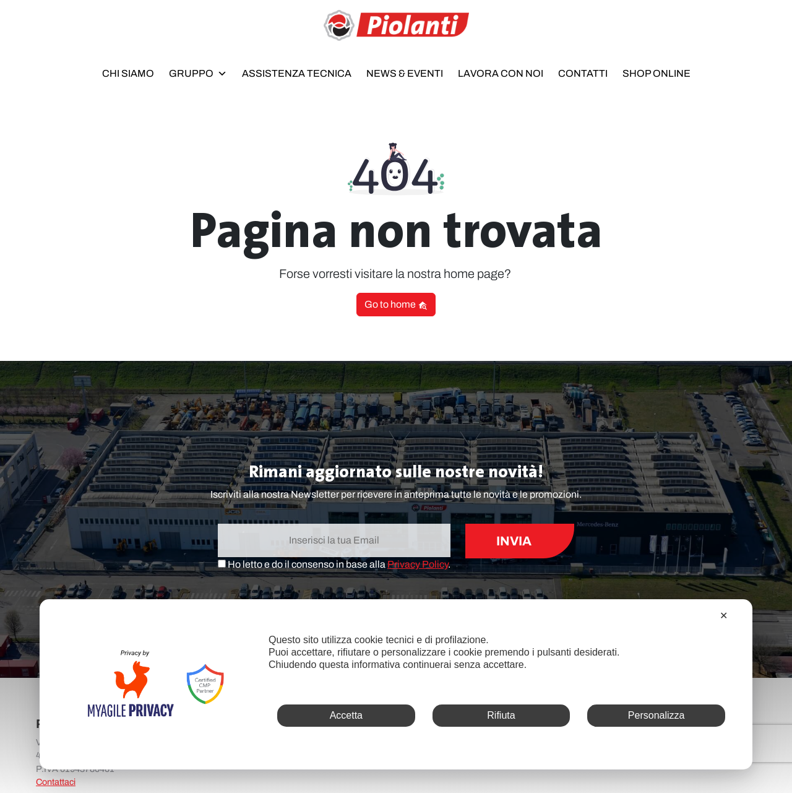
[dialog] (396, 684)
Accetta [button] (346, 715)
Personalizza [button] (656, 715)
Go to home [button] (396, 304)
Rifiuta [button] (501, 715)
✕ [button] (724, 615)
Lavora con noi (500, 73)
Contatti (583, 73)
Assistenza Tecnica (296, 73)
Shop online (656, 73)
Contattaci (55, 782)
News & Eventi (404, 73)
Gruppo (198, 71)
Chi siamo (128, 73)
